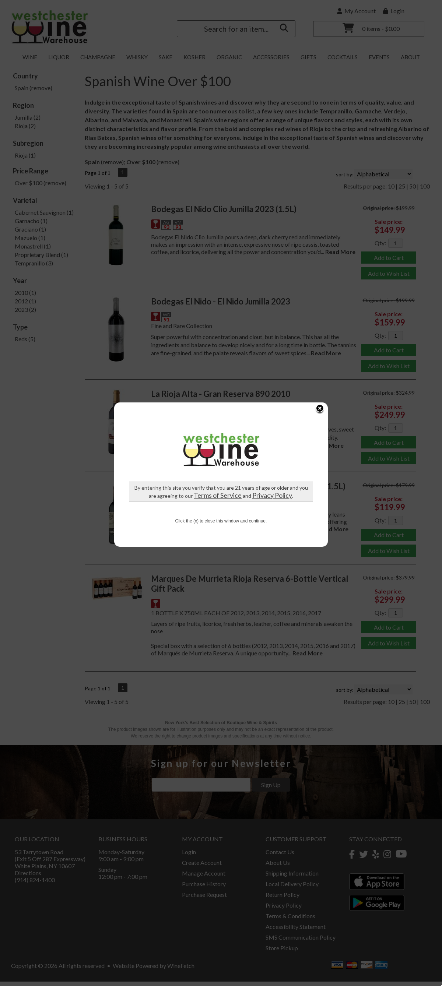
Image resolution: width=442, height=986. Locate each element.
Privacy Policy (212, 349)
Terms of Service (158, 349)
